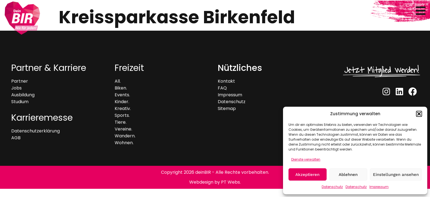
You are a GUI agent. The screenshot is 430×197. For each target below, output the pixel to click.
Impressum (379, 186)
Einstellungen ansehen (396, 174)
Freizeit (129, 68)
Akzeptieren (307, 174)
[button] (419, 114)
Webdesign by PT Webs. (215, 182)
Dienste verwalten (305, 159)
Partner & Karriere (48, 68)
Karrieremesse (42, 117)
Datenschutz (332, 186)
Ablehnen (348, 174)
